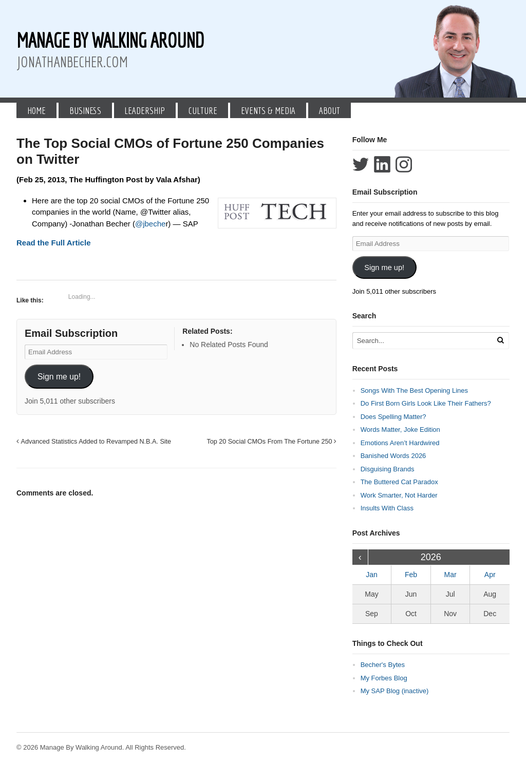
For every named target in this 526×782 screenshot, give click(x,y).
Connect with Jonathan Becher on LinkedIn (382, 164)
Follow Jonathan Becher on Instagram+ (404, 164)
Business (85, 110)
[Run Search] (500, 340)
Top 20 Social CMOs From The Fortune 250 (271, 441)
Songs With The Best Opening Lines (414, 390)
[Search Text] (423, 341)
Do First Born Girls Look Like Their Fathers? (426, 403)
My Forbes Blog (384, 678)
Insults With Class (387, 508)
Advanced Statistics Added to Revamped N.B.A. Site (93, 441)
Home (36, 110)
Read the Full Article (53, 242)
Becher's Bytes (383, 665)
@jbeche (150, 223)
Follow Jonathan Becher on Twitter (360, 164)
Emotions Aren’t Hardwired (400, 443)
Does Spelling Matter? (393, 417)
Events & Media (268, 110)
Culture (203, 110)
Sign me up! (59, 376)
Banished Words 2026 (393, 456)
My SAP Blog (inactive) (395, 691)
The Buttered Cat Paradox (399, 482)
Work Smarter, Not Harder (399, 495)
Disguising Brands (388, 469)
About (329, 110)
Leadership (144, 110)
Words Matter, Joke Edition (400, 429)
